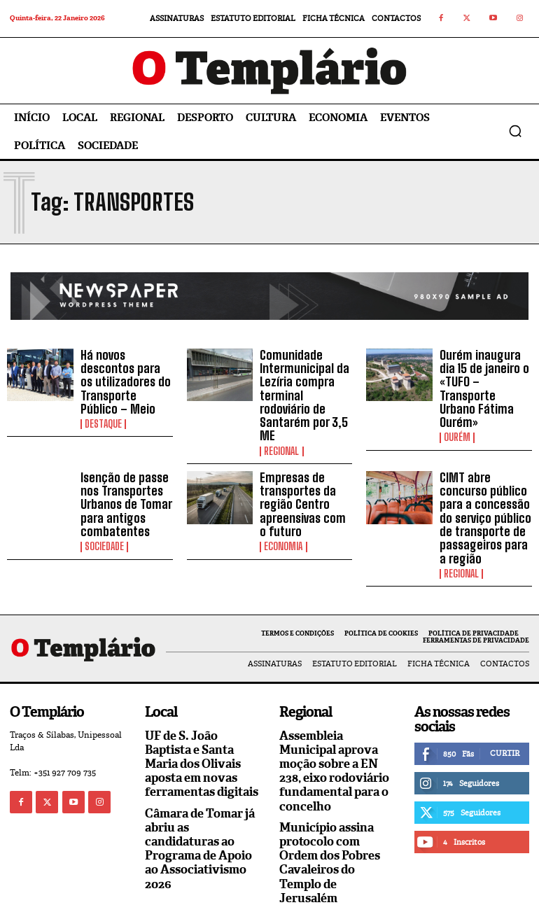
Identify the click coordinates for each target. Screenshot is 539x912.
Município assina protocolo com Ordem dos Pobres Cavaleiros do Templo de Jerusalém (336, 821)
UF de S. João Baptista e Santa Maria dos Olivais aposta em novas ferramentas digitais (200, 733)
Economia (283, 521)
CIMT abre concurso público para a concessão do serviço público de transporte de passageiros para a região (485, 494)
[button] (515, 131)
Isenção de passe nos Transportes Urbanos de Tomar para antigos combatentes (121, 481)
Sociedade (104, 521)
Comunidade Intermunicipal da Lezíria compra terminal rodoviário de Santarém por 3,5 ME (304, 385)
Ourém (457, 418)
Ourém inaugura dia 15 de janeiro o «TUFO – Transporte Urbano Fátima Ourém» (484, 379)
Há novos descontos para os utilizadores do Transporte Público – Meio (126, 379)
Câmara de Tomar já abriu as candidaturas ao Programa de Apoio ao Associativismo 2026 (198, 814)
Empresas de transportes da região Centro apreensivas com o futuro (303, 481)
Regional (281, 430)
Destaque (103, 418)
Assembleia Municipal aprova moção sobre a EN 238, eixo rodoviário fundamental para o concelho (331, 739)
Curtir (504, 724)
